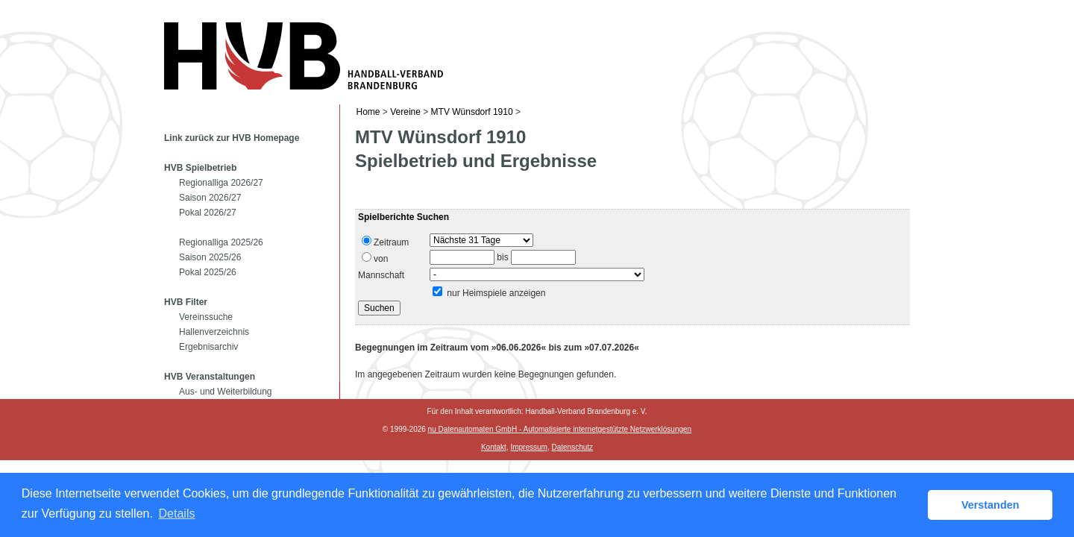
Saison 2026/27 (210, 197)
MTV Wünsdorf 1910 (472, 112)
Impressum (528, 447)
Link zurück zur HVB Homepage (231, 138)
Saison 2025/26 (210, 257)
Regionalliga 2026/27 (221, 183)
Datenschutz (572, 447)
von (375, 258)
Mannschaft (381, 275)
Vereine (405, 112)
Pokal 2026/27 (207, 212)
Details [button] (177, 513)
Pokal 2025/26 (207, 272)
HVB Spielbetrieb (200, 168)
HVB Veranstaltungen (209, 376)
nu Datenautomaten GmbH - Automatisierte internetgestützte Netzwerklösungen (560, 429)
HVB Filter (185, 302)
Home (368, 112)
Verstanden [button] (990, 505)
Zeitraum (385, 242)
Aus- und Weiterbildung (225, 391)
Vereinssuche (206, 317)
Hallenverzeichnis (214, 332)
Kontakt (493, 447)
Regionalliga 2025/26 (221, 242)
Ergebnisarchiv (208, 347)
